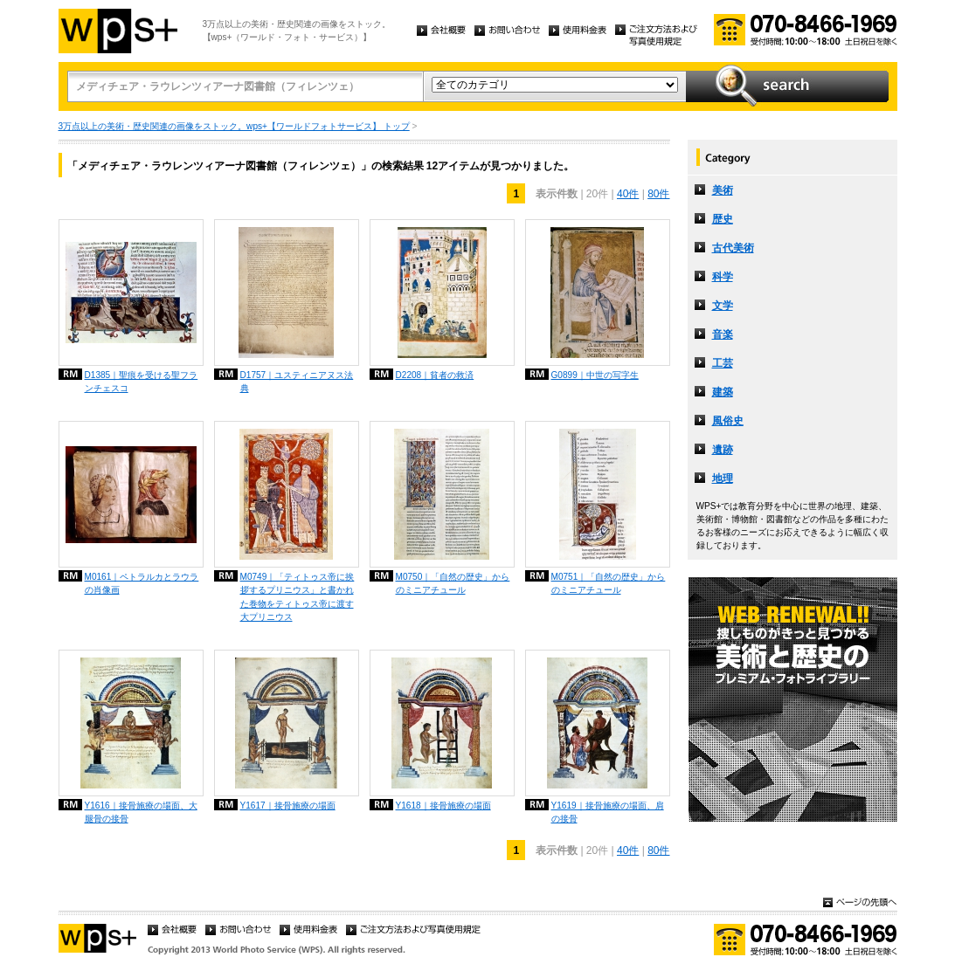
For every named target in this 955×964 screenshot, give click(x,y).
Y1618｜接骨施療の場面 (443, 805)
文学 (722, 306)
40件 (628, 194)
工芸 (722, 363)
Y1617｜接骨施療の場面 (288, 805)
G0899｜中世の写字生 (595, 375)
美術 (722, 190)
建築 (722, 392)
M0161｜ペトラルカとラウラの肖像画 (142, 583)
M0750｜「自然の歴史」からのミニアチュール (453, 583)
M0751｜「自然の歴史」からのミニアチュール (608, 583)
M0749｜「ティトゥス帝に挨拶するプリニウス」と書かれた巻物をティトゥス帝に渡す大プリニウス (297, 596)
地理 (722, 478)
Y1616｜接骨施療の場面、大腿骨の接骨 (141, 812)
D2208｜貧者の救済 (435, 375)
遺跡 (722, 450)
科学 (722, 277)
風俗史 (728, 421)
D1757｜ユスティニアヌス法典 (297, 381)
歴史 (722, 219)
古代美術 (733, 248)
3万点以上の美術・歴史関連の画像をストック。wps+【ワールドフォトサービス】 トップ (234, 126)
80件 (658, 194)
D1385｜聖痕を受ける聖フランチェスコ (141, 381)
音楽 (722, 334)
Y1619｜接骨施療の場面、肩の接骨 (607, 812)
